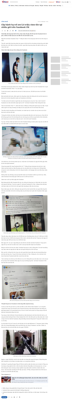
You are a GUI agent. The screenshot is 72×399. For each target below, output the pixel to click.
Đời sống (59, 5)
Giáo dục (37, 5)
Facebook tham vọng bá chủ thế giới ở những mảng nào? (16, 390)
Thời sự (17, 5)
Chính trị (12, 5)
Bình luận (4, 397)
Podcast (37, 2)
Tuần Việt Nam (44, 2)
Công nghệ (4, 21)
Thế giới (41, 5)
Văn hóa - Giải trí (52, 5)
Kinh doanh (21, 5)
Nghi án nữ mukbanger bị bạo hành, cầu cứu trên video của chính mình (29, 378)
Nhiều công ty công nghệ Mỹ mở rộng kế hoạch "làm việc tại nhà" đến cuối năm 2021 (22, 388)
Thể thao (46, 5)
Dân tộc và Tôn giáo (29, 5)
